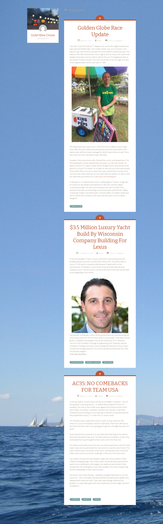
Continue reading (79, 354)
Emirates (86, 499)
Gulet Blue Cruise (43, 35)
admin (100, 396)
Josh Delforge (77, 362)
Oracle (97, 499)
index (99, 41)
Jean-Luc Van (77, 206)
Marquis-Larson (93, 362)
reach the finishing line (107, 176)
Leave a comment (115, 41)
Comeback (75, 499)
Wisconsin (108, 362)
